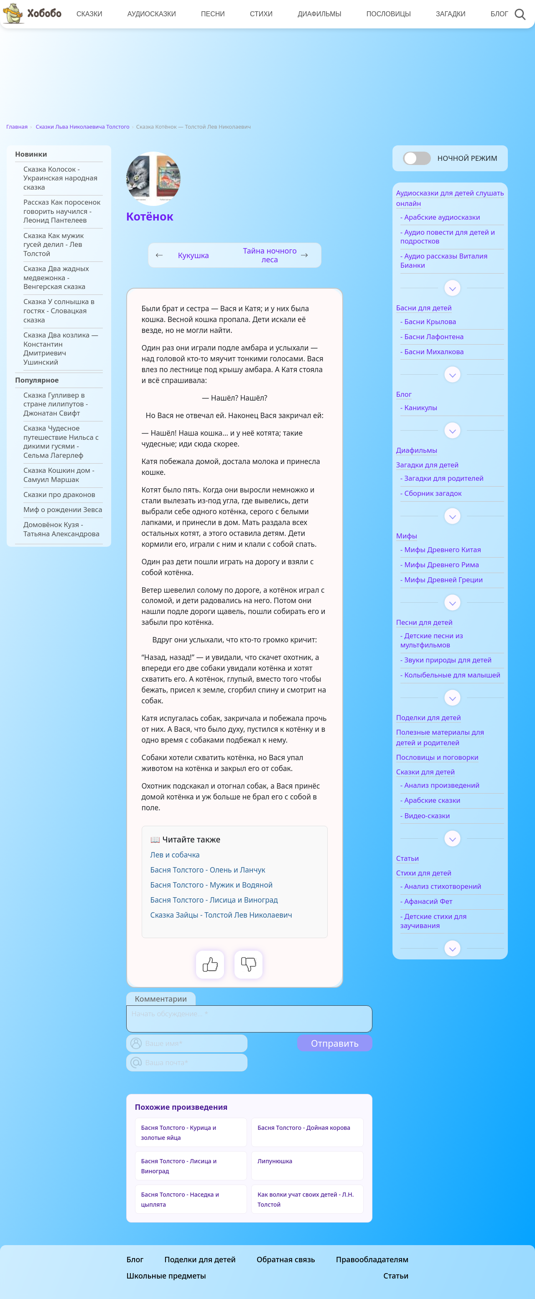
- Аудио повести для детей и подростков (449, 241)
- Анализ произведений (455, 826)
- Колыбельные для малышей (448, 712)
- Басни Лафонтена (447, 341)
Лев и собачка (175, 855)
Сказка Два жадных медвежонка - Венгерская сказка (56, 277)
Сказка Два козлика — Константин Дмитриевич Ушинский (60, 348)
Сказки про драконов (59, 494)
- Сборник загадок (446, 507)
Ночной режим (467, 158)
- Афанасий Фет (442, 951)
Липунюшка (274, 1161)
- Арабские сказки (446, 841)
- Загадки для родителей (438, 488)
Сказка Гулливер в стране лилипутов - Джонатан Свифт (55, 404)
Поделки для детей (200, 1293)
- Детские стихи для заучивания (449, 971)
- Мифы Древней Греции (444, 598)
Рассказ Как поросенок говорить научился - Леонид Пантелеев (61, 211)
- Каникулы (434, 412)
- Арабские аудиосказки (456, 221)
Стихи (258, 14)
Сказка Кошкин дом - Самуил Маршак (58, 475)
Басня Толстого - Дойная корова (303, 1128)
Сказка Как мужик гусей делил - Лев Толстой (53, 244)
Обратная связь (286, 1293)
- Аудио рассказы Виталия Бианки (444, 265)
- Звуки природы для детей (451, 687)
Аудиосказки (150, 14)
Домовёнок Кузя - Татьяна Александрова (61, 529)
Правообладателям (372, 1293)
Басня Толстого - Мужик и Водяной (211, 885)
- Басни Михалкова (447, 356)
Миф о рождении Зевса (62, 509)
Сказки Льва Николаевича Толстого (83, 126)
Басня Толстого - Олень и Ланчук (207, 870)
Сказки (89, 14)
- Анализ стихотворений (441, 932)
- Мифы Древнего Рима (455, 578)
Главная (17, 126)
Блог (494, 14)
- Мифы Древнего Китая (456, 563)
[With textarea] (249, 1019)
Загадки (446, 14)
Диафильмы (316, 14)
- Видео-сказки (441, 856)
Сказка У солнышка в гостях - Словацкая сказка (58, 310)
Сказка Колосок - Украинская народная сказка (60, 178)
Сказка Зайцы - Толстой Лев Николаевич (221, 915)
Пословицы (385, 14)
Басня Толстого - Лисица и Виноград (214, 900)
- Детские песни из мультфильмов (447, 663)
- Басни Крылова (444, 326)
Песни (211, 14)
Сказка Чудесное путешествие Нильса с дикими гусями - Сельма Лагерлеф (61, 442)
